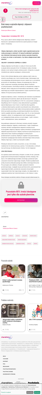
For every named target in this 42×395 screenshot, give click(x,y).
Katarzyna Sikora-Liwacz (8, 30)
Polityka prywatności (9, 369)
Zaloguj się (35, 12)
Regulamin (6, 366)
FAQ (4, 363)
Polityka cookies (8, 371)
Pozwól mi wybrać (6, 392)
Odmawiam (30, 392)
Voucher (5, 358)
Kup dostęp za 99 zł (21, 17)
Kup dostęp (21, 200)
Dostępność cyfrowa (9, 374)
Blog (4, 356)
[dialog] (21, 389)
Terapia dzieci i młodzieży (12, 36)
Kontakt (5, 361)
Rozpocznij (36, 3)
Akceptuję (37, 392)
